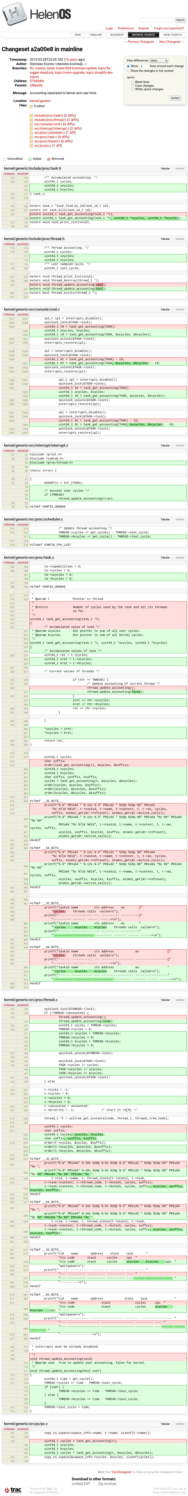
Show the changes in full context (150, 71)
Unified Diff (81, 1484)
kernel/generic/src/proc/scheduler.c (33, 519)
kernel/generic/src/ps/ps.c (26, 1424)
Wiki (78, 34)
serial (51, 68)
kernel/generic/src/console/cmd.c (32, 309)
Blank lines (142, 82)
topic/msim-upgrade (70, 73)
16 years (71, 60)
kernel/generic (40, 101)
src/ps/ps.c (43, 146)
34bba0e (36, 85)
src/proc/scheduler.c (50, 133)
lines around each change (161, 66)
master (40, 68)
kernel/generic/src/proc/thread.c (31, 1000)
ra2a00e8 (22, 173)
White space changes (149, 89)
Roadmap (117, 34)
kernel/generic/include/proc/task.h (32, 168)
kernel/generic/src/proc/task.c (29, 557)
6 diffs (63, 137)
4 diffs (68, 124)
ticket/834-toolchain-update (76, 68)
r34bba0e (9, 173)
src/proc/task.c (46, 137)
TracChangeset (121, 1472)
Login (109, 28)
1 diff (70, 133)
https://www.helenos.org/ (169, 1492)
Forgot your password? (169, 28)
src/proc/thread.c (47, 141)
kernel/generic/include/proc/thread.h (34, 239)
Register (143, 28)
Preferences (126, 28)
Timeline (95, 34)
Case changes (144, 86)
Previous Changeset (141, 42)
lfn (31, 68)
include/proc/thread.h (50, 120)
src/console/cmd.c (48, 124)
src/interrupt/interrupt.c (52, 128)
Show (132, 66)
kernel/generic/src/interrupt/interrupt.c (36, 445)
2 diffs (69, 115)
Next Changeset (169, 42)
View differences (138, 61)
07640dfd (37, 81)
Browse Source (143, 34)
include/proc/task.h (49, 115)
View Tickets (172, 34)
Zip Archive (107, 1484)
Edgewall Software (46, 1492)
